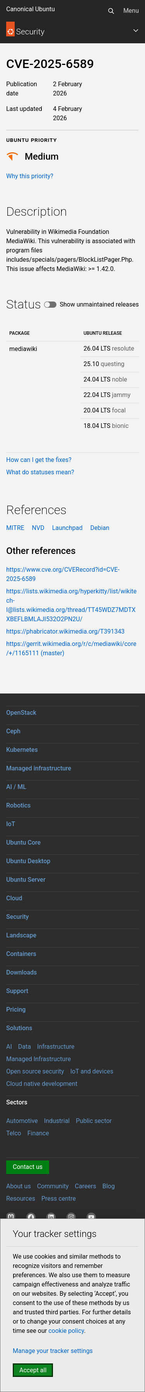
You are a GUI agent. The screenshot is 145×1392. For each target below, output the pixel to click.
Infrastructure (55, 1046)
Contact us (28, 1167)
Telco (13, 1133)
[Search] (111, 11)
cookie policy (66, 1330)
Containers (21, 954)
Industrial (57, 1121)
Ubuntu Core (23, 842)
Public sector (94, 1121)
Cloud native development (41, 1083)
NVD (38, 528)
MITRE (15, 528)
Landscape (21, 935)
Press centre (58, 1198)
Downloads (21, 972)
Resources (20, 1198)
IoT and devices (91, 1071)
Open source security (35, 1071)
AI (9, 1046)
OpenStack (21, 712)
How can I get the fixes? (39, 459)
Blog (108, 1186)
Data (24, 1046)
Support (17, 991)
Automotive (22, 1121)
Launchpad (67, 528)
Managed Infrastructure (38, 1059)
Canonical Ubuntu (30, 9)
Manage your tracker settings (53, 1351)
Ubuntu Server (26, 879)
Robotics (18, 805)
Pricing (16, 1009)
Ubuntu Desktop (28, 861)
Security (17, 916)
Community (53, 1186)
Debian (99, 528)
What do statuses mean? (40, 472)
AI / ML (16, 787)
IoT (10, 824)
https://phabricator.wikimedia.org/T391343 (65, 631)
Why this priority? (29, 176)
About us (18, 1186)
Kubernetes (22, 749)
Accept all (32, 1370)
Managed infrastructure (38, 768)
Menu (131, 10)
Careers (85, 1186)
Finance (38, 1133)
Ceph (13, 731)
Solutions (19, 1028)
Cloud (14, 898)
